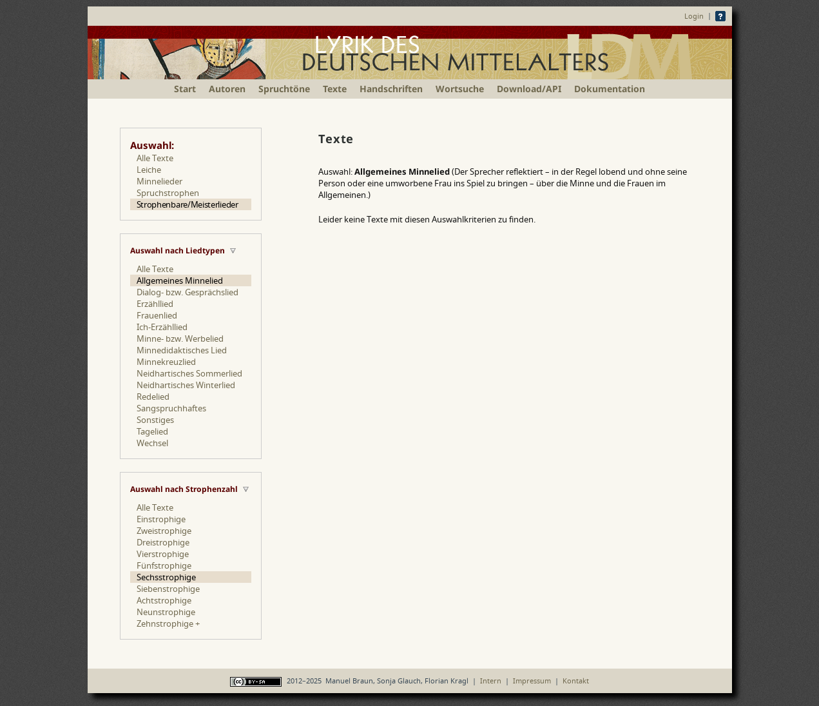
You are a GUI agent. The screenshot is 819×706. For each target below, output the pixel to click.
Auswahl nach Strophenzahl (184, 489)
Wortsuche (460, 89)
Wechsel (152, 443)
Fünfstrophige (164, 565)
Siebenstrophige (168, 588)
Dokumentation (609, 89)
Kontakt (576, 680)
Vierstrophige (163, 554)
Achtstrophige (164, 600)
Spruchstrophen (168, 193)
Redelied (153, 396)
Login (694, 16)
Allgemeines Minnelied (180, 280)
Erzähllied (155, 303)
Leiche (149, 169)
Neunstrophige (166, 612)
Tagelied (152, 431)
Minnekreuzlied (166, 362)
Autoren (227, 89)
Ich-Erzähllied (162, 327)
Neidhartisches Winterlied (186, 385)
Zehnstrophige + (168, 623)
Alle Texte (155, 158)
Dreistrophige (163, 542)
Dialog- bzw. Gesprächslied (187, 292)
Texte (335, 89)
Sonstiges (155, 420)
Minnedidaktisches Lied (182, 350)
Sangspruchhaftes (171, 408)
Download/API (529, 89)
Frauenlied (157, 315)
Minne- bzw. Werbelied (180, 338)
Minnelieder (159, 181)
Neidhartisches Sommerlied (189, 373)
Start (185, 89)
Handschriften (391, 89)
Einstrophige (161, 519)
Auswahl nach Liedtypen (177, 250)
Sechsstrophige (166, 577)
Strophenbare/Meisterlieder (187, 204)
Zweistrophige (164, 530)
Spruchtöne (284, 89)
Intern (490, 680)
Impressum (532, 680)
